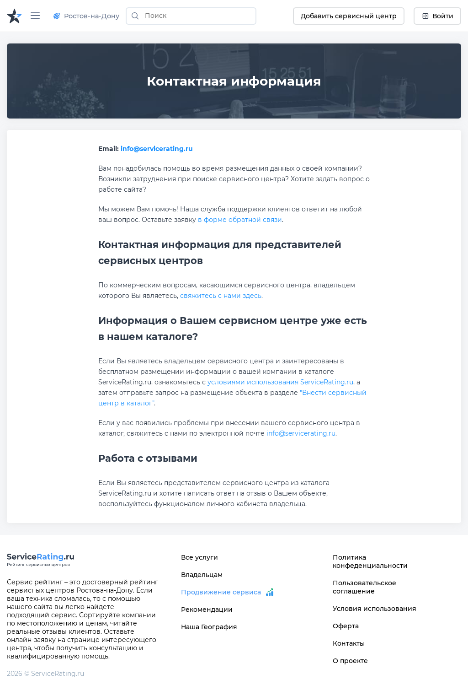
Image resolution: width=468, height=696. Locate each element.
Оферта (346, 626)
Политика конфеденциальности (370, 561)
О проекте (350, 661)
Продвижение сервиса (221, 592)
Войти (437, 16)
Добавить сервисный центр (349, 16)
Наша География (209, 627)
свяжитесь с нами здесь (220, 295)
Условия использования (374, 608)
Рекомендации (207, 609)
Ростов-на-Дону (86, 16)
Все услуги (199, 557)
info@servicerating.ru (157, 149)
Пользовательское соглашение (364, 587)
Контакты (349, 643)
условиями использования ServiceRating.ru (280, 382)
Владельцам (202, 575)
